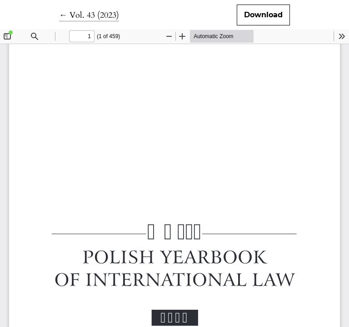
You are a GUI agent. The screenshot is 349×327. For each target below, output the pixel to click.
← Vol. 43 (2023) (89, 15)
